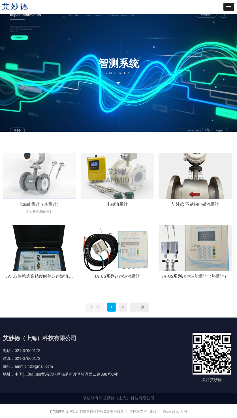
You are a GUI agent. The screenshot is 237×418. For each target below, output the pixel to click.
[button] (228, 7)
